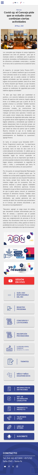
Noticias (19, 10)
